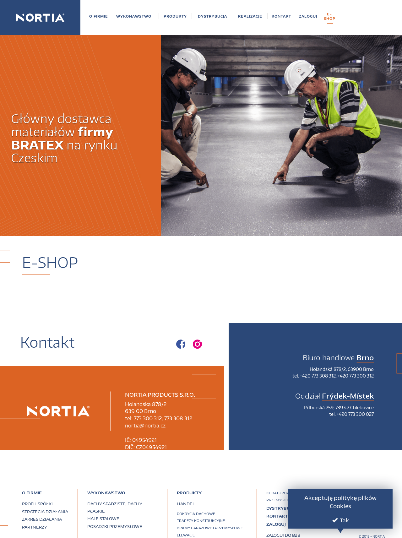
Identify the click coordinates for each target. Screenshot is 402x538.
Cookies (340, 505)
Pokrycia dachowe (196, 514)
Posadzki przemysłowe (114, 526)
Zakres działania (42, 519)
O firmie (32, 492)
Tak (340, 520)
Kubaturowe (279, 493)
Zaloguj (276, 524)
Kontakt (277, 516)
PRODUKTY (189, 492)
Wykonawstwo (106, 492)
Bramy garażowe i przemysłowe (210, 528)
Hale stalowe (103, 518)
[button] (98, 16)
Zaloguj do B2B (283, 535)
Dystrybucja (281, 508)
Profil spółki (37, 503)
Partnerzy (34, 527)
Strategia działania (45, 511)
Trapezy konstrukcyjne (201, 521)
